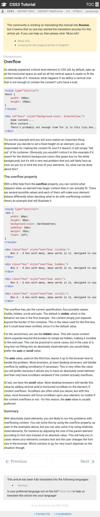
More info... (25, 41)
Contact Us (43, 514)
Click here (66, 491)
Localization (63, 514)
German (23, 485)
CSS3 (10, 11)
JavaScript (91, 11)
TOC (92, 4)
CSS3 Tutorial (22, 4)
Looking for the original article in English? (43, 45)
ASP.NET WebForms (50, 11)
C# (68, 11)
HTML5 (77, 11)
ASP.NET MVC (26, 11)
